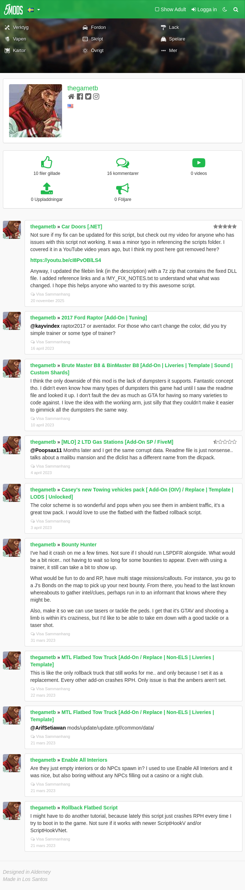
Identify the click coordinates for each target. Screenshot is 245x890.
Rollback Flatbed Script (89, 808)
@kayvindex (45, 326)
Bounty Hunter (78, 544)
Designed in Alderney (27, 872)
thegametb (82, 88)
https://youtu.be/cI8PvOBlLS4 (65, 260)
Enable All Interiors (84, 760)
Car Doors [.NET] (81, 226)
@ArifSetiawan (48, 728)
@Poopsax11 (46, 450)
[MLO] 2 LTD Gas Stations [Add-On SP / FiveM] (117, 442)
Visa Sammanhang (50, 294)
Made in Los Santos (25, 879)
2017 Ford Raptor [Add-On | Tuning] (104, 318)
